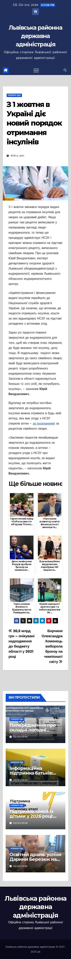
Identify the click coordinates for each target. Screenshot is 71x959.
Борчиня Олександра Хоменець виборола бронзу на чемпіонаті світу (51, 646)
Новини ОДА (14, 95)
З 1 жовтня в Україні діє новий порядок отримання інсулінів (34, 123)
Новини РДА (17, 719)
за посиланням (43, 423)
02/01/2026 (20, 736)
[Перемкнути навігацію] (36, 70)
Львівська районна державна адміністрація (35, 36)
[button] (65, 70)
